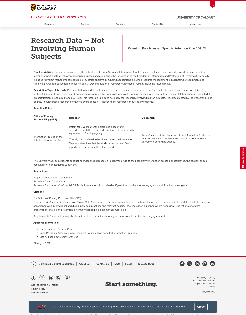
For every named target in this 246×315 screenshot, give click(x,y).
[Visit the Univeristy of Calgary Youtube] (67, 278)
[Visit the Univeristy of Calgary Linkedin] (50, 278)
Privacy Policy (38, 288)
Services (85, 24)
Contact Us (157, 24)
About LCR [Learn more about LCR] (85, 264)
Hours (128, 264)
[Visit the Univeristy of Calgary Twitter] (42, 278)
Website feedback (40, 292)
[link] (182, 264)
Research (49, 24)
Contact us (102, 264)
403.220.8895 (146, 264)
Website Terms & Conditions (45, 284)
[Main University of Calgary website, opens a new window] (46, 8)
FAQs (117, 264)
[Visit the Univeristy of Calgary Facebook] (33, 278)
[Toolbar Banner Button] (212, 4)
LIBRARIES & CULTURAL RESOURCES (58, 17)
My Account (196, 24)
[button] (201, 306)
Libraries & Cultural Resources (56, 264)
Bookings (120, 24)
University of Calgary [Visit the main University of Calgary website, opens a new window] (196, 17)
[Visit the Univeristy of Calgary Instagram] (58, 278)
